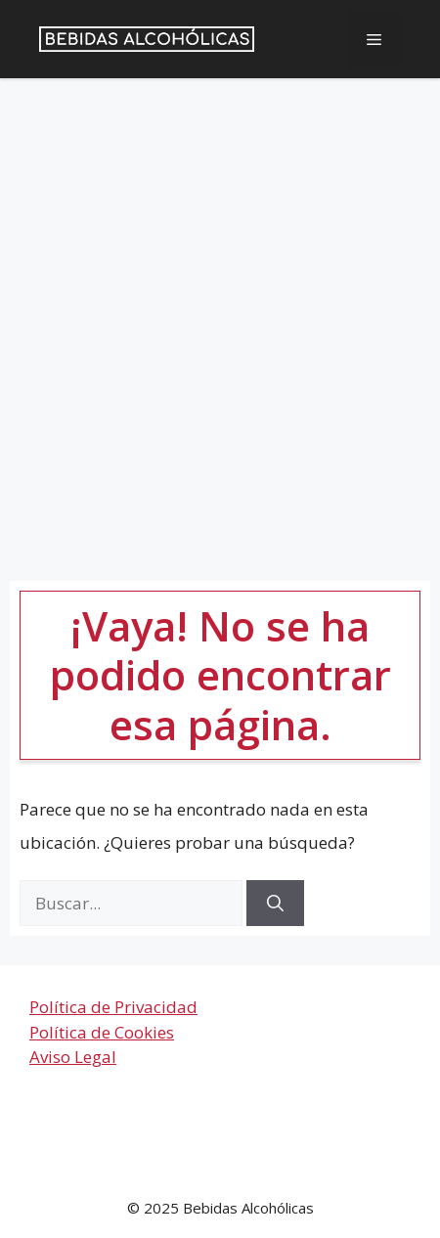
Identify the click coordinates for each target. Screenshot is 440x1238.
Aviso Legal (72, 1056)
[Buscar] (275, 903)
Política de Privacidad (113, 1006)
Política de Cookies (101, 1032)
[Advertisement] (220, 315)
